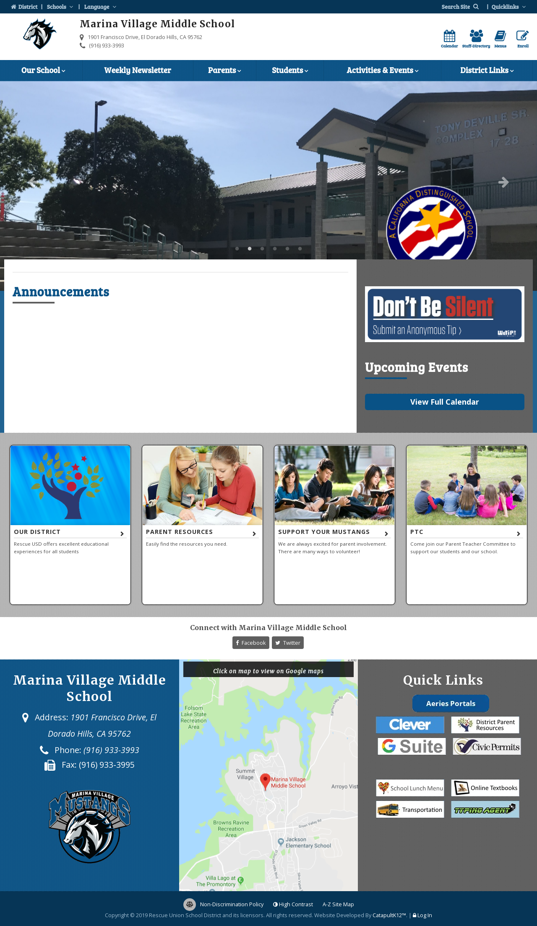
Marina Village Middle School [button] (237, 249)
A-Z (338, 904)
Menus (500, 39)
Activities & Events (382, 71)
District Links (486, 71)
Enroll (522, 39)
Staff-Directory (476, 39)
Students (290, 71)
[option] (268, 186)
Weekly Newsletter (137, 70)
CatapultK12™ (389, 915)
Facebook (251, 642)
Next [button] (504, 181)
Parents (224, 71)
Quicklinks (509, 6)
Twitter (287, 642)
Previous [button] (33, 181)
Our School (43, 71)
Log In (424, 915)
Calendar (449, 39)
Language (101, 6)
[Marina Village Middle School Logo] (39, 35)
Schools (61, 6)
